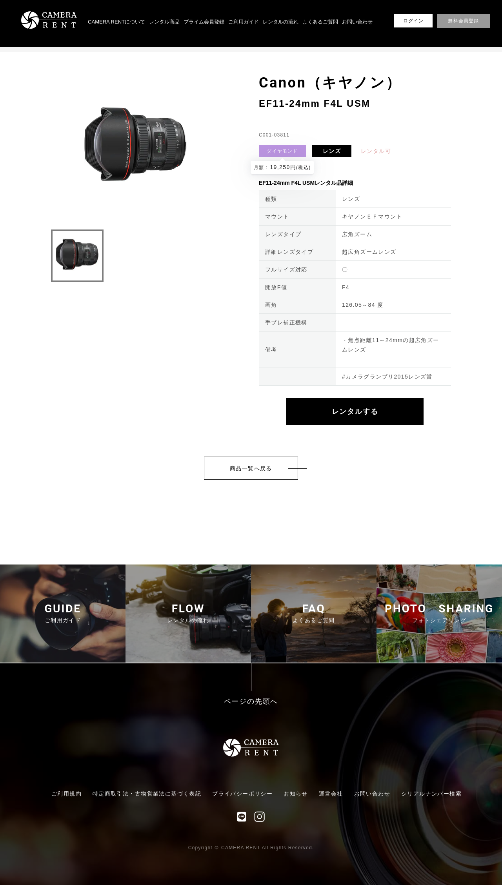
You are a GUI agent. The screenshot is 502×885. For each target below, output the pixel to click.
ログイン (413, 21)
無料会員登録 (463, 21)
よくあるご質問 (320, 22)
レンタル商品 (164, 22)
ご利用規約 (66, 793)
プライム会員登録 (204, 22)
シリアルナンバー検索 (431, 793)
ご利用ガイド (243, 22)
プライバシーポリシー (242, 793)
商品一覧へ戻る (251, 468)
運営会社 (331, 793)
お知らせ (296, 793)
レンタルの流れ (280, 22)
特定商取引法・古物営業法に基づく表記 (147, 793)
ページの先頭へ (251, 701)
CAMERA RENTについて (116, 22)
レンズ (332, 151)
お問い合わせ (357, 22)
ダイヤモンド (282, 151)
